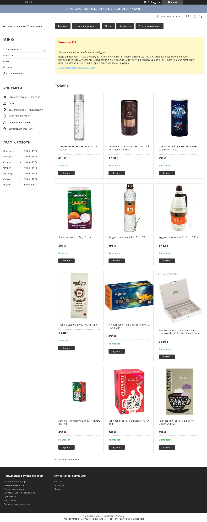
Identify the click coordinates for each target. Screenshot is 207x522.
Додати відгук (194, 16)
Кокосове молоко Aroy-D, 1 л (74, 237)
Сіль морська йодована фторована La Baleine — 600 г (178, 148)
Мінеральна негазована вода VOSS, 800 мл (78, 148)
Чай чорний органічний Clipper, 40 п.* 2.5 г (129, 422)
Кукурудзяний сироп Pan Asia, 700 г (128, 237)
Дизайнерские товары (15, 481)
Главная (62, 26)
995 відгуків (154, 2)
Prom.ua (119, 515)
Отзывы (7, 67)
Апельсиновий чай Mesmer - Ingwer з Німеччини (129, 326)
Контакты (125, 26)
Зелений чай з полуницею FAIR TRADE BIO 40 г (79, 422)
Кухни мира (10, 496)
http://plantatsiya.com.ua (21, 122)
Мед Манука (10, 500)
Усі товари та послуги (67, 459)
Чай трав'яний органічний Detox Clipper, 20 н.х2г (176, 422)
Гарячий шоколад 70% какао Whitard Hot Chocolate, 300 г (129, 148)
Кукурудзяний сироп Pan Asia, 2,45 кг (179, 237)
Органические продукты (16, 504)
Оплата (58, 489)
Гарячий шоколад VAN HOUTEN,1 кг (78, 324)
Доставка (59, 485)
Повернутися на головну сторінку (76, 67)
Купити (66, 173)
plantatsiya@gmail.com (21, 128)
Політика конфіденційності (131, 518)
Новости (8, 55)
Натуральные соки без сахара (19, 492)
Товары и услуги (84, 26)
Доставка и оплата (149, 26)
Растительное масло (14, 489)
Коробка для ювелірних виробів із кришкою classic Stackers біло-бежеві (179, 331)
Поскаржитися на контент (104, 518)
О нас (108, 26)
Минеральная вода (14, 485)
